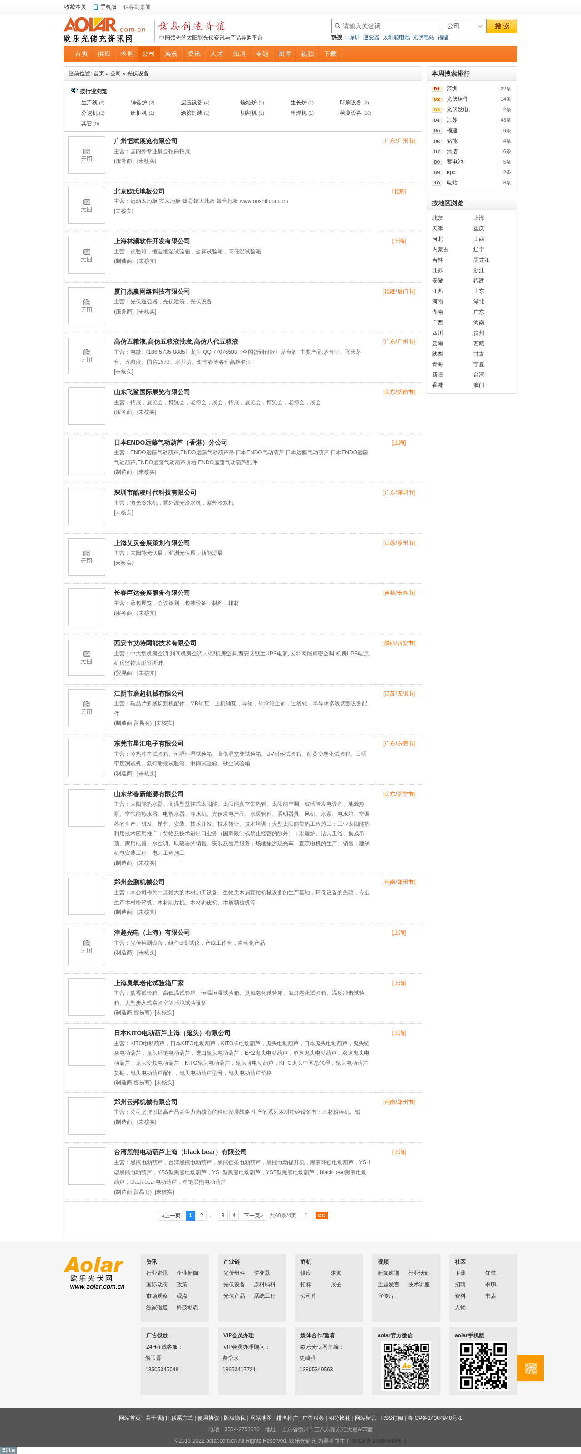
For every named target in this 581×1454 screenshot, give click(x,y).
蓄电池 (455, 162)
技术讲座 (419, 1284)
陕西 (437, 354)
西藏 (478, 343)
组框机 (139, 113)
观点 (182, 1296)
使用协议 (208, 1418)
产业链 (231, 1262)
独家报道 (157, 1307)
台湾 (478, 375)
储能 (452, 141)
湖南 (437, 312)
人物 (460, 1307)
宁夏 (478, 364)
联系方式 (182, 1418)
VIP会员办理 (238, 1335)
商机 (305, 1262)
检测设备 (351, 113)
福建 (443, 37)
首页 (99, 73)
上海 (478, 218)
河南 (437, 301)
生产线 (89, 102)
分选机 (89, 113)
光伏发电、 (460, 109)
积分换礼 (339, 1418)
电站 (452, 182)
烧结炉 (249, 102)
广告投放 (157, 1335)
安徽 (437, 281)
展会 (336, 1284)
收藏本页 (75, 7)
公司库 (308, 1296)
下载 (460, 1273)
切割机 (249, 113)
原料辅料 (265, 1284)
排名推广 (287, 1418)
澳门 (478, 385)
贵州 (478, 333)
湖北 (478, 301)
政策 (182, 1284)
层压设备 (191, 102)
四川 (437, 333)
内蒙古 (440, 249)
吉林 (437, 260)
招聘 (460, 1284)
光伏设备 (138, 73)
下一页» (253, 1215)
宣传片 (386, 1296)
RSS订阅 (392, 1418)
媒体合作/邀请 (317, 1335)
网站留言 (366, 1418)
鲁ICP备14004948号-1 (435, 1418)
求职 (490, 1284)
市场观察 (157, 1296)
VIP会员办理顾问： (235, 1347)
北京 (437, 218)
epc (451, 172)
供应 (305, 1273)
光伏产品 (234, 1296)
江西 (437, 291)
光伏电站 (423, 37)
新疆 (437, 375)
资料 (460, 1296)
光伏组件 (457, 99)
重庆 (478, 228)
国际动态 (157, 1284)
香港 (437, 385)
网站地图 (261, 1418)
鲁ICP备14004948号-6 (379, 1441)
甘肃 (478, 354)
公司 (115, 73)
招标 (305, 1284)
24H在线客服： (158, 1347)
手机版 (108, 7)
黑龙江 (481, 260)
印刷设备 (351, 102)
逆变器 (371, 37)
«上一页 (171, 1215)
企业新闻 (187, 1273)
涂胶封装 (191, 113)
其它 (86, 123)
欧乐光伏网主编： (312, 1347)
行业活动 (419, 1273)
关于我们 (156, 1418)
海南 (478, 322)
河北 (437, 239)
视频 (383, 1262)
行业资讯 (157, 1273)
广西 (437, 322)
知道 (490, 1273)
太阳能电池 (396, 37)
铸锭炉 (139, 102)
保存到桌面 (137, 7)
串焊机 (298, 113)
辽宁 (478, 249)
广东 (478, 312)
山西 (478, 239)
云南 (437, 343)
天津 (437, 228)
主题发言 (388, 1284)
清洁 (452, 151)
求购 (336, 1273)
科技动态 (187, 1307)
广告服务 (313, 1418)
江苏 (452, 120)
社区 (460, 1262)
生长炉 (298, 102)
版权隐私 (235, 1418)
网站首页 (130, 1418)
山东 (478, 291)
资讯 (151, 1262)
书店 (490, 1296)
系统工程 (265, 1296)
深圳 (354, 37)
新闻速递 (388, 1273)
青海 (437, 364)
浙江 (478, 270)
